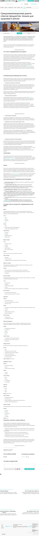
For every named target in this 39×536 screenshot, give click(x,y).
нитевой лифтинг (10, 489)
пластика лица (5, 489)
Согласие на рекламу (35, 533)
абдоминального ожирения (10, 158)
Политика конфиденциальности (34, 531)
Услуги (15, 7)
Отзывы (18, 7)
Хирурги (6, 7)
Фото (22, 7)
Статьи (25, 7)
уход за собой (6, 509)
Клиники (2, 7)
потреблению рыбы (15, 173)
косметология (27, 489)
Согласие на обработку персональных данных (32, 532)
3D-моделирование (6, 33)
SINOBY (37, 534)
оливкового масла (29, 65)
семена (30, 97)
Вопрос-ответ (29, 7)
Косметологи (11, 7)
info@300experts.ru (10, 526)
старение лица (37, 489)
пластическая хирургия (33, 509)
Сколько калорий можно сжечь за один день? (29, 33)
